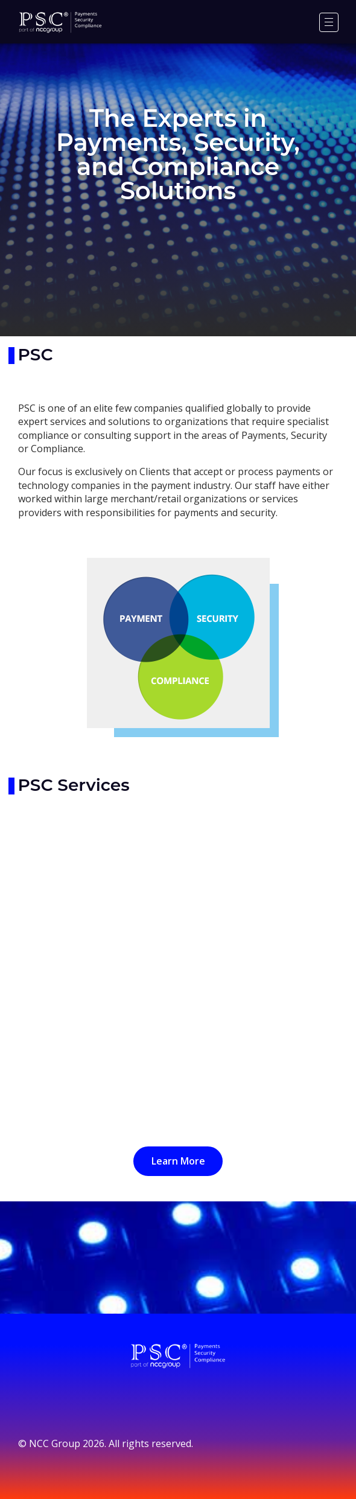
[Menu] (329, 22)
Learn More (178, 1161)
